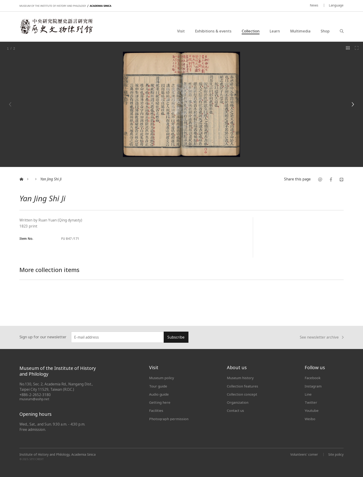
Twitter (311, 402)
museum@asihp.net (34, 399)
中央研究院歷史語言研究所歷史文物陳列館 (56, 26)
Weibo (310, 418)
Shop (325, 31)
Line (308, 394)
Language (336, 5)
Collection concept (242, 394)
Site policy (336, 454)
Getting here (159, 402)
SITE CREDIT (36, 459)
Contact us (235, 410)
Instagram (313, 386)
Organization (237, 402)
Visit (181, 31)
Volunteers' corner (304, 454)
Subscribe (176, 337)
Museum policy (161, 377)
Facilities (156, 410)
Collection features (242, 386)
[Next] (352, 104)
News (314, 5)
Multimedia (300, 31)
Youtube (312, 410)
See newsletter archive (322, 337)
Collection (251, 31)
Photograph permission (168, 418)
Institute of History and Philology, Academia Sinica (57, 454)
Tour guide (158, 386)
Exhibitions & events (213, 31)
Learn (275, 31)
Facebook (313, 377)
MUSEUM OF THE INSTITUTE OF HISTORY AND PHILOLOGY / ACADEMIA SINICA (65, 6)
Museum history (240, 377)
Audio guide (159, 394)
